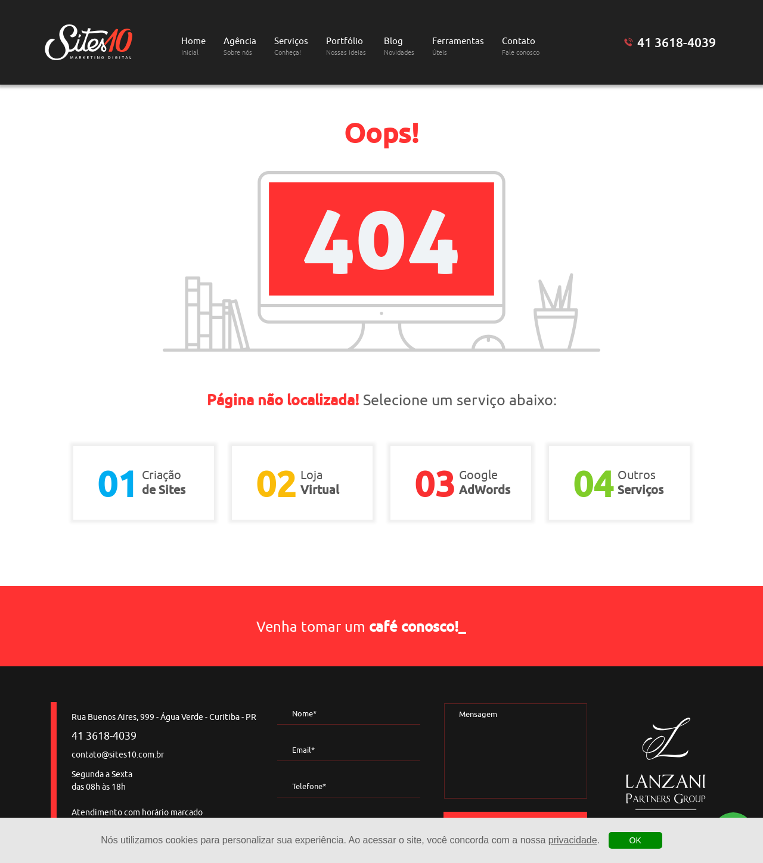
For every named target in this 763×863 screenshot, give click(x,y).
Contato (520, 46)
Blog (399, 46)
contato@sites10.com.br (118, 755)
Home (193, 46)
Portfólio (346, 46)
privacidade (572, 840)
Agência (240, 46)
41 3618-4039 (676, 42)
